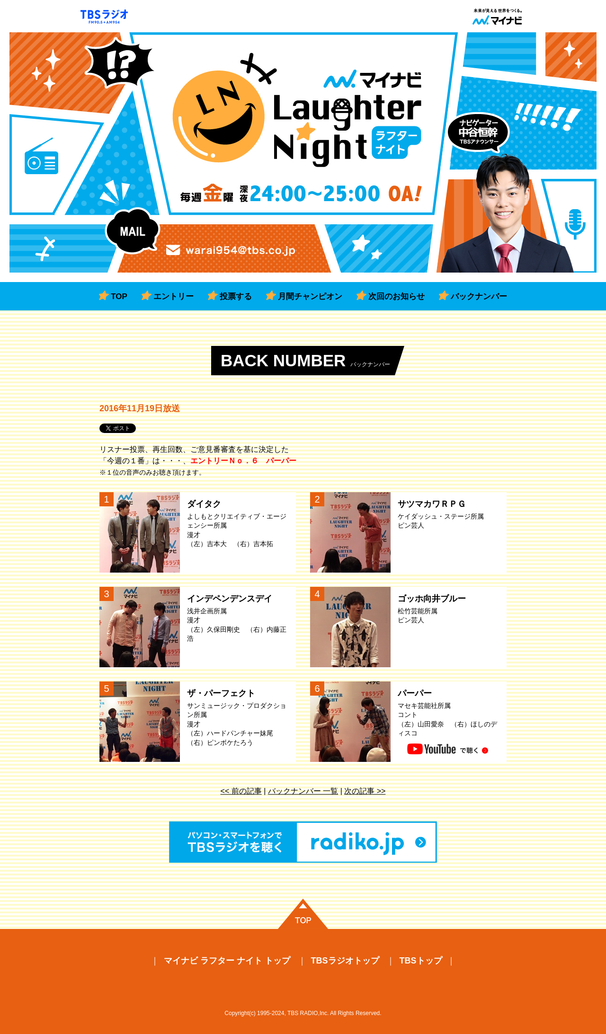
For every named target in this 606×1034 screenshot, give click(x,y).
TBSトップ (421, 960)
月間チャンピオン (310, 296)
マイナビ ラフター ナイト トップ (227, 960)
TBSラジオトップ (345, 960)
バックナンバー (479, 296)
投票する (236, 296)
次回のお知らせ (396, 296)
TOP (119, 296)
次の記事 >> (364, 791)
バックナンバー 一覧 (303, 791)
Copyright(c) (239, 1013)
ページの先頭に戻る (303, 914)
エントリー (173, 296)
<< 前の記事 (241, 791)
